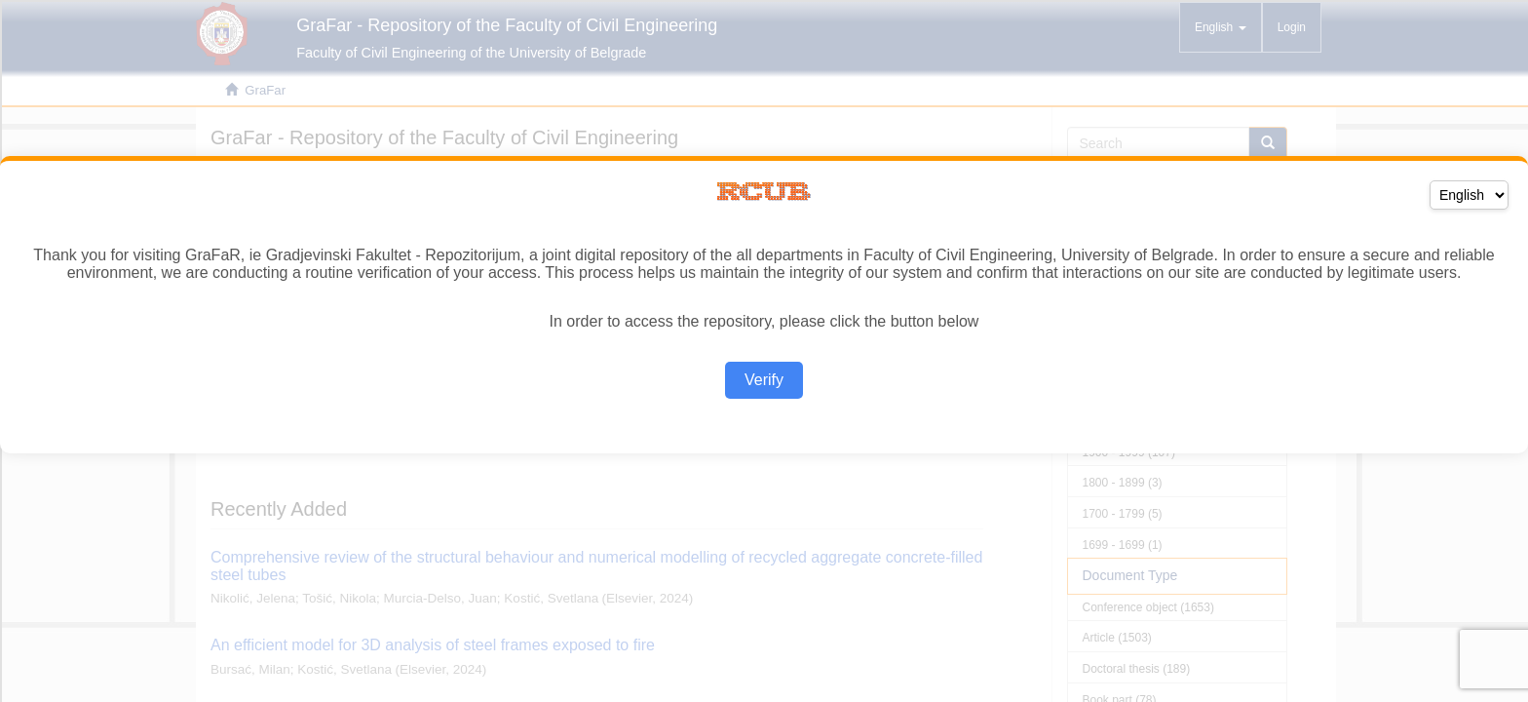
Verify (764, 379)
